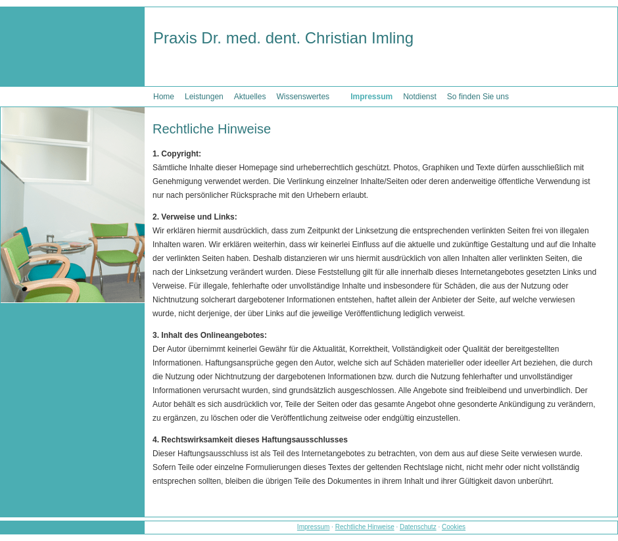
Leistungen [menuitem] (204, 96)
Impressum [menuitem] (371, 96)
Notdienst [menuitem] (420, 96)
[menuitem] (340, 92)
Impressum (313, 526)
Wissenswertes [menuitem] (302, 96)
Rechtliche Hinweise (364, 526)
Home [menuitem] (163, 96)
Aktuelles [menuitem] (250, 96)
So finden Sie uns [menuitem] (478, 96)
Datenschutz (418, 526)
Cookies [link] (453, 526)
